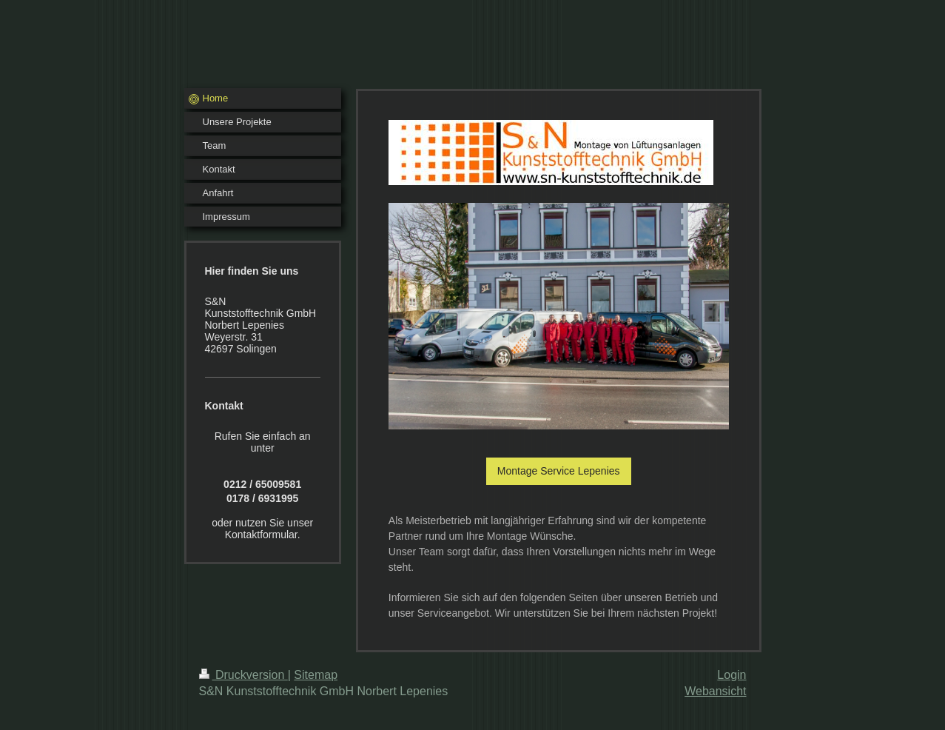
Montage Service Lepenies (558, 471)
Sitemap (315, 675)
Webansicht (715, 691)
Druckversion (243, 675)
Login (731, 675)
